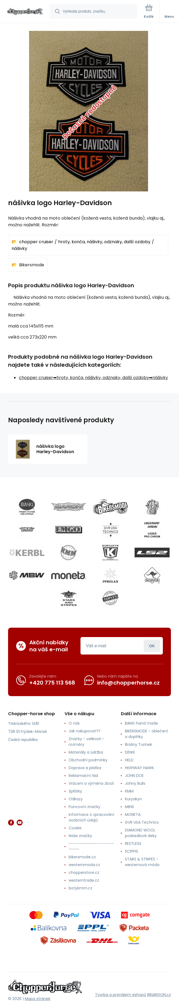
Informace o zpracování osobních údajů (91, 817)
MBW (129, 806)
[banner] (25, 11)
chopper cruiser (36, 242)
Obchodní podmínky (88, 760)
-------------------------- (91, 846)
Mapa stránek (37, 998)
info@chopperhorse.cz (128, 682)
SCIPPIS (131, 851)
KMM (129, 791)
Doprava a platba (85, 767)
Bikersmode (31, 265)
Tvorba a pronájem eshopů (120, 994)
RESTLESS (133, 843)
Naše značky (80, 835)
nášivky (19, 248)
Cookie (75, 828)
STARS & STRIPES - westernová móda (142, 861)
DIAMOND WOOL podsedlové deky (141, 832)
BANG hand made (141, 723)
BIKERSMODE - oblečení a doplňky (146, 733)
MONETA (133, 814)
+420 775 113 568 (52, 682)
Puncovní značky (84, 806)
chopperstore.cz (84, 872)
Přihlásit (152, 646)
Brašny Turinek (138, 744)
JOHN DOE (134, 775)
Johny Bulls (135, 783)
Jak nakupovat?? (84, 731)
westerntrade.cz (84, 880)
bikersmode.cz (82, 857)
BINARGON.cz (159, 994)
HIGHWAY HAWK (139, 767)
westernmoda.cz (84, 864)
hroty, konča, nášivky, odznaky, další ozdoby (104, 242)
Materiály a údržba (86, 752)
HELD (129, 760)
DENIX (130, 752)
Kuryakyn (133, 799)
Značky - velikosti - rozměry (86, 741)
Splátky (75, 791)
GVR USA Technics (142, 822)
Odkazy (76, 799)
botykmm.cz (80, 888)
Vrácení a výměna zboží (91, 783)
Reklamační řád (83, 775)
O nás (74, 723)
